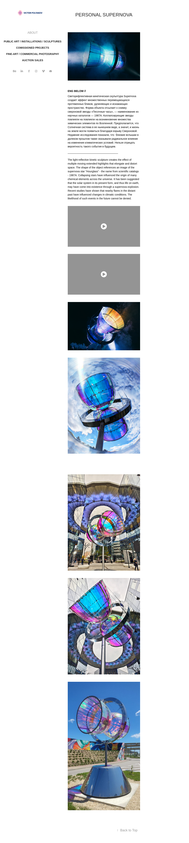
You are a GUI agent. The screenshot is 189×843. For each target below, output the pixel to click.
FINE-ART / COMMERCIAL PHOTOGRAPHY (32, 54)
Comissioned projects (32, 47)
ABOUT (33, 32)
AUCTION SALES (32, 60)
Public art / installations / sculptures (32, 41)
